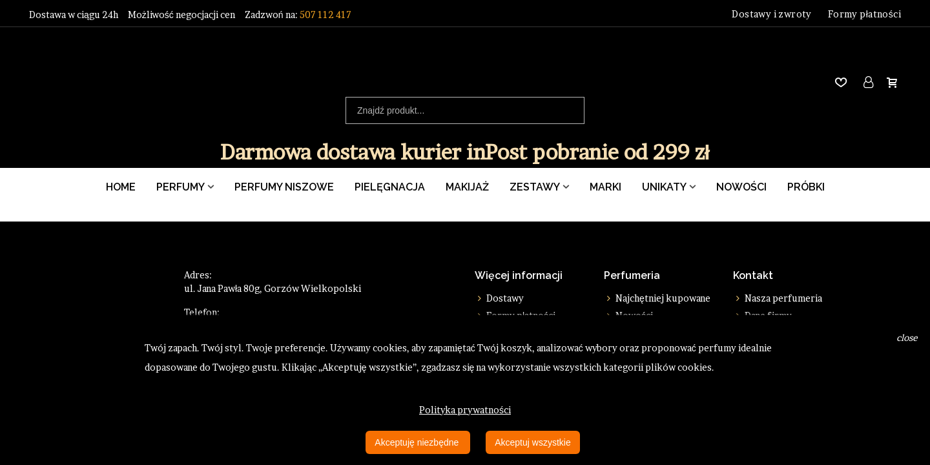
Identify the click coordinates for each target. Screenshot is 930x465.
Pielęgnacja (390, 187)
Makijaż (467, 187)
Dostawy (499, 298)
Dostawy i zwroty (771, 13)
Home (121, 187)
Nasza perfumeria (777, 298)
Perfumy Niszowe (284, 187)
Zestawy (535, 187)
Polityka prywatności (465, 409)
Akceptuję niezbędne (418, 442)
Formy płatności (864, 13)
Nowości (741, 187)
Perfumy (180, 187)
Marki (605, 187)
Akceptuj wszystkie (532, 442)
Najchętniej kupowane (657, 298)
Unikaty (664, 187)
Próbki (806, 187)
